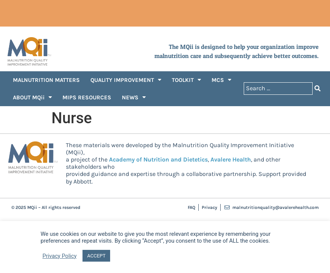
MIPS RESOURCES (86, 97)
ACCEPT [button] (96, 256)
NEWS (134, 97)
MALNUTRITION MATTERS (46, 80)
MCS (221, 79)
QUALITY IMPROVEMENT (125, 79)
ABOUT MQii (32, 97)
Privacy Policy (59, 256)
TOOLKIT (186, 79)
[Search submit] (317, 88)
